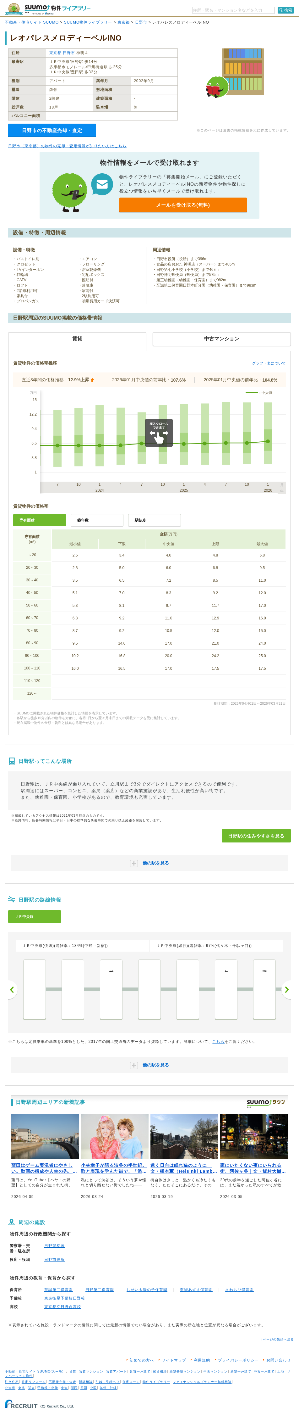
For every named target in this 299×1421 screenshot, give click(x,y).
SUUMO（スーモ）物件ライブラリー (47, 9)
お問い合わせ (278, 1360)
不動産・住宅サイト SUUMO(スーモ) (34, 1371)
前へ (13, 989)
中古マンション (216, 1371)
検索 (288, 10)
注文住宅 (12, 1382)
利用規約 (202, 1360)
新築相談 (86, 1382)
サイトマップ (174, 1360)
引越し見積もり (107, 1382)
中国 (93, 1388)
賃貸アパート (116, 1371)
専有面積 (27, 520)
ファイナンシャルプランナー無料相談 (202, 1382)
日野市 (141, 22)
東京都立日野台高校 (62, 1307)
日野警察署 (54, 1246)
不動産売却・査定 (62, 1382)
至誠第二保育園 (58, 1290)
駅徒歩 (140, 520)
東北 (21, 1388)
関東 (31, 1388)
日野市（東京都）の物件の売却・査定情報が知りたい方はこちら (67, 146)
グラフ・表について (269, 363)
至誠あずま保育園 (196, 1290)
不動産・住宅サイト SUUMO (32, 22)
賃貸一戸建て (140, 1371)
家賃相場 (160, 1371)
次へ (286, 989)
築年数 (83, 520)
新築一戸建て (241, 1371)
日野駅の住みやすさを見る (256, 835)
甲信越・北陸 (47, 1388)
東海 (64, 1388)
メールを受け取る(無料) (183, 205)
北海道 (10, 1388)
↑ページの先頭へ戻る (277, 1339)
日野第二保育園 (99, 1290)
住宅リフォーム (34, 1382)
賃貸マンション (91, 1371)
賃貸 (72, 1371)
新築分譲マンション (185, 1371)
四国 (83, 1388)
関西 (74, 1388)
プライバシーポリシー (238, 1360)
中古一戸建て (264, 1371)
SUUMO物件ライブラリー (88, 22)
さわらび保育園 (239, 1290)
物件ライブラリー (156, 1382)
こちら (218, 1041)
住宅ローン (131, 1382)
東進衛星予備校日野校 (64, 1298)
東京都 (123, 22)
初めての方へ (142, 1360)
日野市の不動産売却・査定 (52, 130)
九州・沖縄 (108, 1388)
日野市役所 (54, 1259)
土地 (280, 1371)
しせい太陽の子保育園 (147, 1290)
